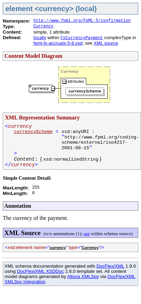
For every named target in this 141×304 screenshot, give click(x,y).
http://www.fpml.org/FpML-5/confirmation (82, 20)
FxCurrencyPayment (82, 38)
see (87, 233)
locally (39, 37)
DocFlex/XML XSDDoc (40, 271)
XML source (106, 43)
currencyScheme (33, 131)
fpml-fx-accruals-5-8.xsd (57, 43)
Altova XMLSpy (83, 276)
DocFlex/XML (110, 266)
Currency (43, 26)
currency (58, 247)
